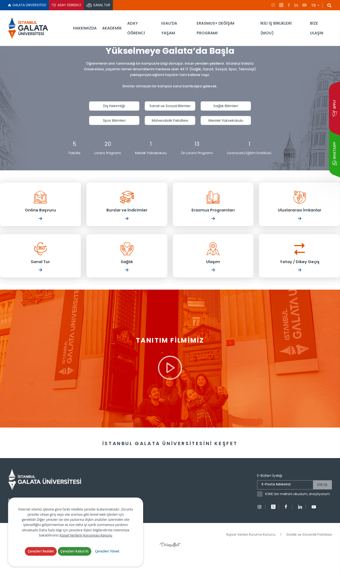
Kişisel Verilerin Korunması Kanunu (86, 540)
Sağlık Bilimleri (225, 109)
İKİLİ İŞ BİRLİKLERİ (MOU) (276, 28)
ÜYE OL (322, 504)
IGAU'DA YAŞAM (169, 28)
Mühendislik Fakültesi (170, 124)
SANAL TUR (101, 5)
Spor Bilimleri (114, 124)
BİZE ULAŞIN (316, 28)
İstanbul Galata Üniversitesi (29, 28)
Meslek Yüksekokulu (225, 124)
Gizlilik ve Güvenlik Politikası (309, 554)
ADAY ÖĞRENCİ (69, 5)
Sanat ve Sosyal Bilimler (170, 109)
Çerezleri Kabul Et (74, 557)
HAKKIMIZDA (85, 28)
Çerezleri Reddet (41, 557)
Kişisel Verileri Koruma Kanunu (250, 554)
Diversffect (170, 564)
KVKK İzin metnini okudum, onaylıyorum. (298, 513)
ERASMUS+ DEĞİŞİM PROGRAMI (215, 28)
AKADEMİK (112, 28)
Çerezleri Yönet (107, 557)
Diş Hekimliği (114, 109)
